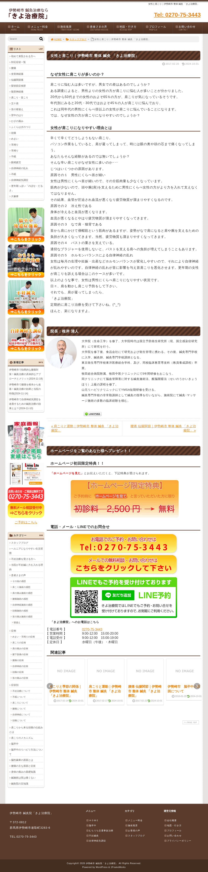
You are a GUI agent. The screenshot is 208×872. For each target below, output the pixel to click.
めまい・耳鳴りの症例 (23, 636)
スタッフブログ (76, 39)
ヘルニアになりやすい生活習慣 (26, 551)
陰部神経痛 (17, 91)
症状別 (14, 685)
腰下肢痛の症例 (20, 654)
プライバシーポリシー (177, 840)
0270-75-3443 (92, 629)
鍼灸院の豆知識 (19, 783)
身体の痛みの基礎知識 (23, 771)
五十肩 (14, 103)
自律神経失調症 (19, 180)
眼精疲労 (16, 162)
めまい (14, 138)
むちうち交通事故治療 (99, 830)
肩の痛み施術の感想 (22, 593)
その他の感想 (19, 581)
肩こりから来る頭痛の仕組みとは (26, 729)
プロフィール (159, 28)
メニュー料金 (41, 28)
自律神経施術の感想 (22, 604)
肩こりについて (20, 702)
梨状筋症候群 (18, 85)
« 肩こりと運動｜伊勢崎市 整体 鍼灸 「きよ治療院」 (84, 428)
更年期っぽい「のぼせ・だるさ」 (26, 188)
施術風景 (70, 28)
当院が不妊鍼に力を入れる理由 (26, 567)
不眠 (13, 156)
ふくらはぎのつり (21, 127)
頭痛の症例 (18, 672)
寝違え (17, 622)
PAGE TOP (190, 722)
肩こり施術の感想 (21, 587)
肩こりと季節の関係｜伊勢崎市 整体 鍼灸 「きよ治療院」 (65, 691)
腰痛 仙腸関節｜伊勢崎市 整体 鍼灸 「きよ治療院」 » (163, 428)
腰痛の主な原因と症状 (23, 765)
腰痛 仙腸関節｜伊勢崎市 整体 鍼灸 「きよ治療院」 (144, 691)
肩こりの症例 (19, 642)
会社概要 (170, 820)
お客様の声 (132, 830)
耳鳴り (14, 144)
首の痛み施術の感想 (22, 616)
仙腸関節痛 (17, 79)
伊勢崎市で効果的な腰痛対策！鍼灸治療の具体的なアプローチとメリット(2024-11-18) (26, 374)
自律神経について (21, 714)
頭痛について (19, 720)
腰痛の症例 (18, 660)
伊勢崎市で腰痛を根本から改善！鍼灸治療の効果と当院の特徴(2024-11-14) (25, 389)
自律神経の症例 (20, 666)
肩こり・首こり (19, 97)
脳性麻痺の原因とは (22, 760)
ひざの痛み (17, 121)
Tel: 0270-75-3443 (177, 15)
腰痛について (19, 708)
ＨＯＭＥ (92, 820)
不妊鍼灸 (92, 835)
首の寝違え (17, 109)
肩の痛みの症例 (20, 648)
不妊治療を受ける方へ (23, 559)
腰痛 (13, 68)
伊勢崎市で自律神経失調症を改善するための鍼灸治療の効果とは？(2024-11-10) (25, 404)
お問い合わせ (189, 28)
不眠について (19, 697)
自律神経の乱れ (19, 168)
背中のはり (17, 115)
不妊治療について (21, 691)
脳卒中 (14, 743)
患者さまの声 (100, 28)
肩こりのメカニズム (22, 737)
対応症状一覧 (18, 62)
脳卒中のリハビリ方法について (26, 752)
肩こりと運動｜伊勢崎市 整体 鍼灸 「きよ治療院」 (105, 691)
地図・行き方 (129, 28)
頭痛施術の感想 (20, 610)
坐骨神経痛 (17, 74)
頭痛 (13, 133)
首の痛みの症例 (20, 678)
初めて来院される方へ (23, 56)
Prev (50, 686)
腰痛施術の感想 (20, 599)
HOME (56, 39)
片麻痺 (14, 196)
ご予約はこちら (26, 522)
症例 (13, 630)
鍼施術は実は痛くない (23, 777)
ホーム (16, 28)
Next (197, 686)
